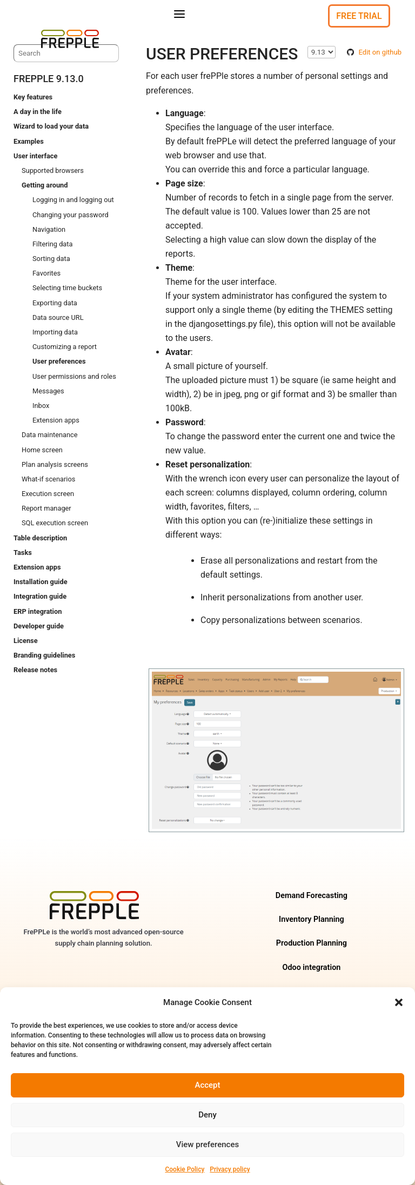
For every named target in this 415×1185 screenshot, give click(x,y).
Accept (207, 1085)
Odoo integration (311, 967)
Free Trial (358, 16)
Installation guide (41, 582)
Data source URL (58, 317)
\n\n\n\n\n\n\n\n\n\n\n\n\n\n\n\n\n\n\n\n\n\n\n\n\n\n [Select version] (321, 52)
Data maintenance (50, 435)
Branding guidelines (44, 655)
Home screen (42, 450)
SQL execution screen (55, 523)
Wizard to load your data (51, 127)
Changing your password (70, 215)
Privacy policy (230, 1169)
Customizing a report (64, 347)
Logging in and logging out (73, 200)
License (26, 641)
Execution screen (48, 494)
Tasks (23, 552)
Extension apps (55, 420)
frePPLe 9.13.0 (49, 78)
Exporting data (54, 303)
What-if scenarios (48, 479)
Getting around (45, 185)
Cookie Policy (184, 1169)
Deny (207, 1115)
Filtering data (52, 244)
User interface (35, 156)
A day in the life (38, 112)
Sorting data (51, 259)
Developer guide (39, 626)
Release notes (35, 670)
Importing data (55, 332)
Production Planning (311, 943)
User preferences (59, 362)
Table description (40, 538)
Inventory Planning (311, 919)
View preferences (207, 1144)
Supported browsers (53, 170)
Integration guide (40, 597)
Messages (48, 391)
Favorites (46, 273)
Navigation (48, 229)
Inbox (40, 405)
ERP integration (38, 611)
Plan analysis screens (55, 464)
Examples (29, 141)
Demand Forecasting (311, 895)
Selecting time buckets (67, 288)
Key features (33, 97)
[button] (398, 1002)
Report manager (46, 508)
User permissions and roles (74, 376)
